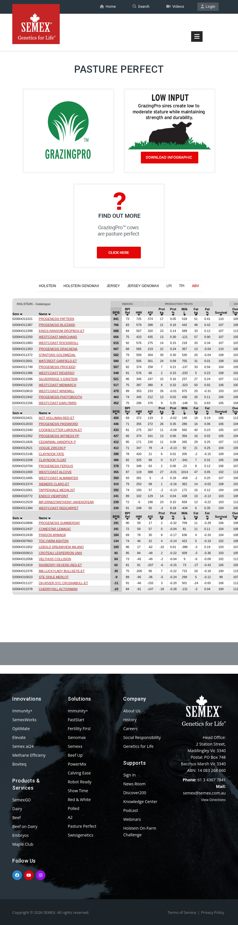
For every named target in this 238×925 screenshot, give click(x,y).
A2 (70, 817)
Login (208, 7)
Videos (175, 7)
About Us (131, 710)
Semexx (75, 746)
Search (141, 7)
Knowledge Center (140, 801)
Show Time (78, 790)
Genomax (77, 737)
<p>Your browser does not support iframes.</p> (119, 453)
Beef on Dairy (24, 826)
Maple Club (22, 844)
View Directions (213, 799)
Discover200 (134, 792)
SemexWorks (24, 719)
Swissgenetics (80, 835)
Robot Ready (79, 781)
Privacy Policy (212, 912)
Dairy (17, 808)
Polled (73, 808)
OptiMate (21, 728)
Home (108, 7)
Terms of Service (182, 912)
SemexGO (21, 800)
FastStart (76, 719)
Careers (130, 728)
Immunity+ (22, 710)
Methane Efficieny (28, 755)
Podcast (130, 810)
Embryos (20, 835)
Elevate (19, 737)
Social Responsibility (142, 737)
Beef (16, 817)
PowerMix (77, 764)
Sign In (129, 775)
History (130, 719)
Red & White (79, 799)
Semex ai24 (23, 746)
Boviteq (19, 764)
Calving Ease (79, 773)
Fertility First (79, 728)
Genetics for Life (138, 746)
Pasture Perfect (82, 826)
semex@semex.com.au (204, 793)
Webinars (132, 819)
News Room (134, 783)
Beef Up (75, 755)
